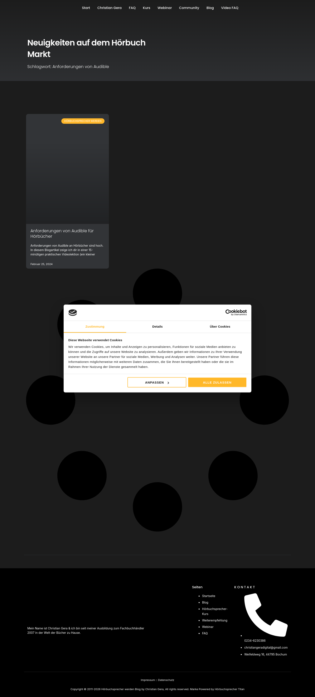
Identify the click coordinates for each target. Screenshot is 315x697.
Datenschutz (166, 680)
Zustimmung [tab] (95, 326)
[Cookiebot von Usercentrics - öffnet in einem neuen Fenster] (228, 312)
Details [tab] (157, 326)
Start (86, 7)
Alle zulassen (217, 382)
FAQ (132, 7)
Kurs (146, 7)
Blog (210, 7)
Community (189, 7)
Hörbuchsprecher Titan (229, 689)
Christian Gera (109, 7)
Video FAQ (229, 7)
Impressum (148, 680)
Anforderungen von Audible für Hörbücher (62, 233)
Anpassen (157, 382)
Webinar (165, 7)
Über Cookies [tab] (220, 326)
